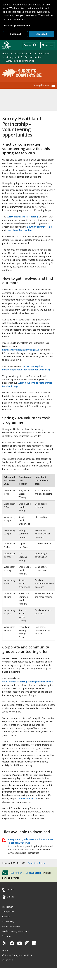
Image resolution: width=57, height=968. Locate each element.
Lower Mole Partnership (19, 230)
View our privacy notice (16, 25)
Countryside (44, 53)
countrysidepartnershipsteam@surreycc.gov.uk (27, 681)
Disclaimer (7, 906)
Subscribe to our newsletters (25, 872)
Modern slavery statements (15, 931)
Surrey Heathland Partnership (20, 60)
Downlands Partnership (39, 226)
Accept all (41, 34)
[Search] (30, 45)
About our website (11, 926)
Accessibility (8, 921)
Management (12, 57)
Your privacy (8, 911)
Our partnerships (33, 57)
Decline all (15, 34)
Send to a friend (36, 863)
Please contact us (28, 798)
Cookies (6, 916)
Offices (10, 896)
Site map (6, 936)
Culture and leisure (23, 53)
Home (5, 53)
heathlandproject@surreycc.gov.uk (20, 349)
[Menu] (47, 45)
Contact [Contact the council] (10, 889)
